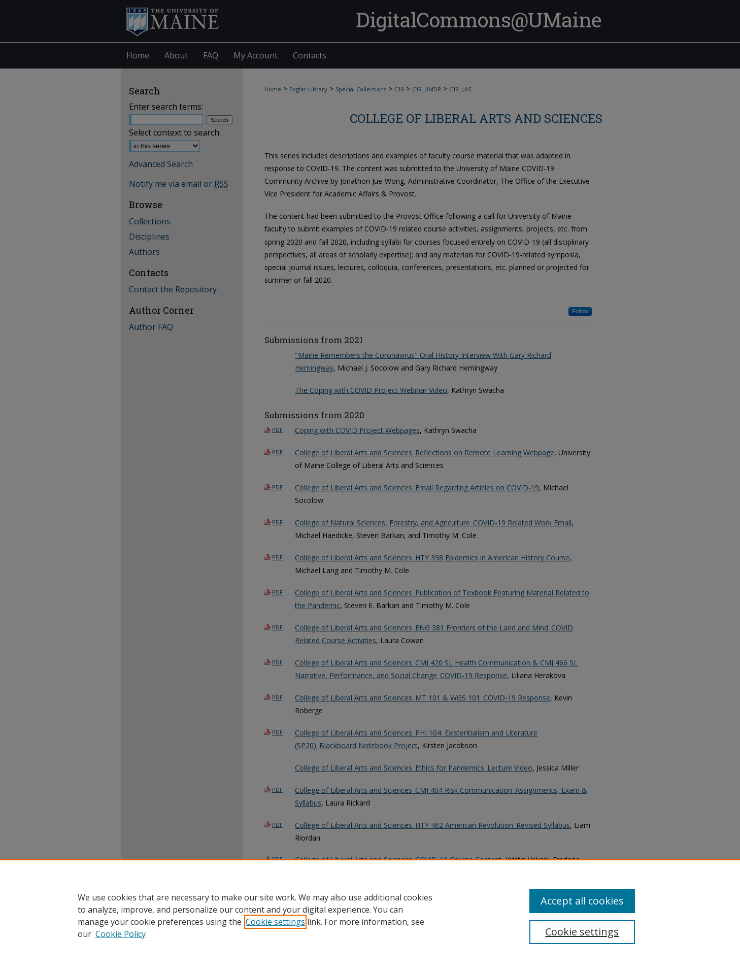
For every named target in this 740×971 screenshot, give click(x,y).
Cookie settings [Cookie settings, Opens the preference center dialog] (582, 932)
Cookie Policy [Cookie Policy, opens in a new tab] (120, 934)
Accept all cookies (582, 901)
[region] (370, 915)
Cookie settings (275, 921)
